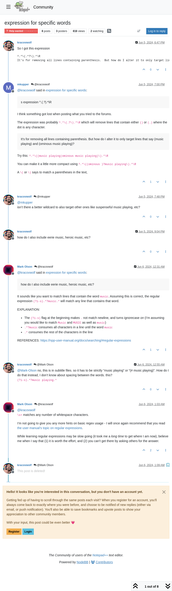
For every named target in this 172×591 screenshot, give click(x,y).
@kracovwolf (40, 84)
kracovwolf (24, 42)
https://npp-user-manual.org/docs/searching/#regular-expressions (85, 340)
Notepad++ (100, 555)
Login (28, 531)
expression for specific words (66, 90)
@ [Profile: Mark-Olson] (27, 370)
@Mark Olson (44, 364)
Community (43, 7)
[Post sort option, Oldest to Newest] (139, 31)
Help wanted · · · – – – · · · (21, 31)
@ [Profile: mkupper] (25, 202)
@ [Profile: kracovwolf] (26, 90)
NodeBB (82, 562)
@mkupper (42, 196)
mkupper (23, 84)
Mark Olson (24, 266)
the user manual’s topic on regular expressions (49, 428)
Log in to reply (157, 31)
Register (14, 531)
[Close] (164, 492)
